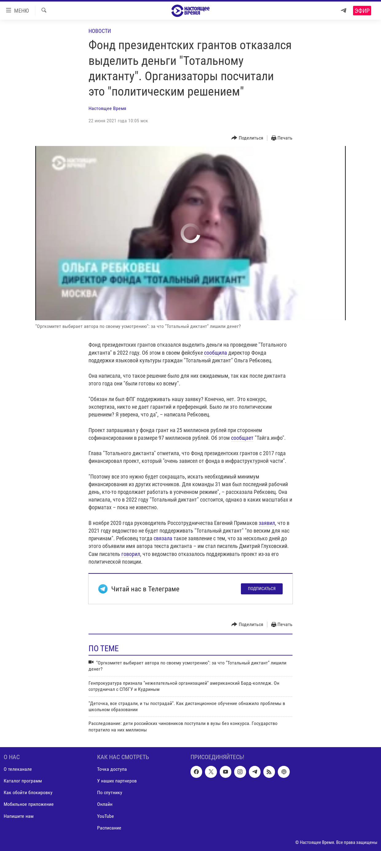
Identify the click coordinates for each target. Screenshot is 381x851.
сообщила (215, 352)
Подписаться (262, 588)
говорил (130, 554)
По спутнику (109, 793)
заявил (267, 523)
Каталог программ (23, 781)
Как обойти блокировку (28, 793)
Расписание (109, 828)
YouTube (105, 816)
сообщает (242, 438)
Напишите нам (18, 816)
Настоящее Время (107, 108)
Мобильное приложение (29, 804)
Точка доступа (112, 769)
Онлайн (104, 804)
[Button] (247, 138)
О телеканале (18, 769)
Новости (99, 31)
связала (163, 538)
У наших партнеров (117, 781)
